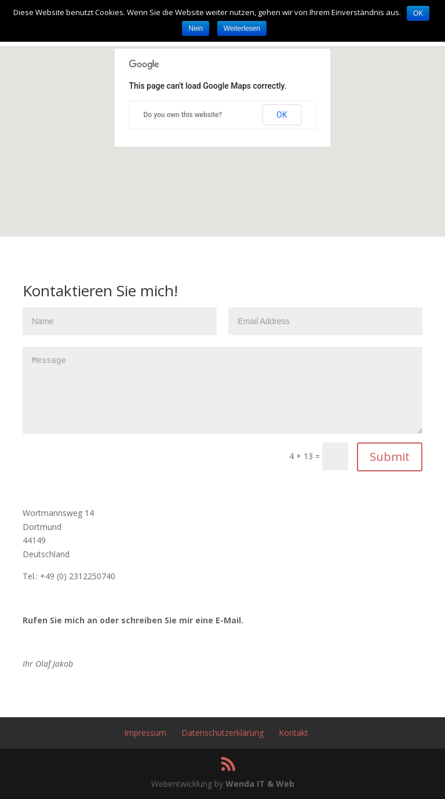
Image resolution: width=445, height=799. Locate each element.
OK (281, 114)
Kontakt (293, 732)
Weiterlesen (242, 28)
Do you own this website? (183, 115)
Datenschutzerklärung (222, 732)
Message (222, 390)
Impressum (145, 732)
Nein (195, 28)
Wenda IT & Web (259, 783)
